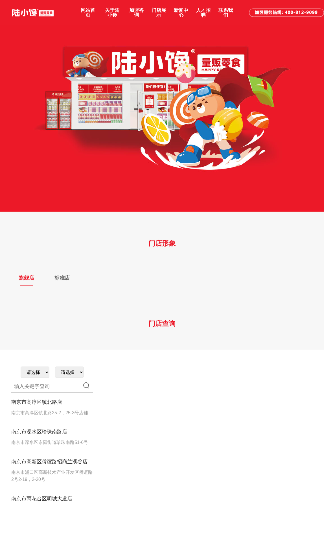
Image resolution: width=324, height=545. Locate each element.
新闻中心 (181, 13)
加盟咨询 (136, 13)
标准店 (62, 278)
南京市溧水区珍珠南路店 (39, 432)
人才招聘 (203, 13)
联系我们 (225, 13)
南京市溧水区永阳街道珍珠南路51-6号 (49, 442)
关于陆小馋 (112, 13)
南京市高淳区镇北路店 (36, 402)
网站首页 (88, 13)
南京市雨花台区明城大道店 (41, 499)
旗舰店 (26, 278)
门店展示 (159, 13)
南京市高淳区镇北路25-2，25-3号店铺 (49, 412)
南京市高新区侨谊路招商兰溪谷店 (49, 462)
